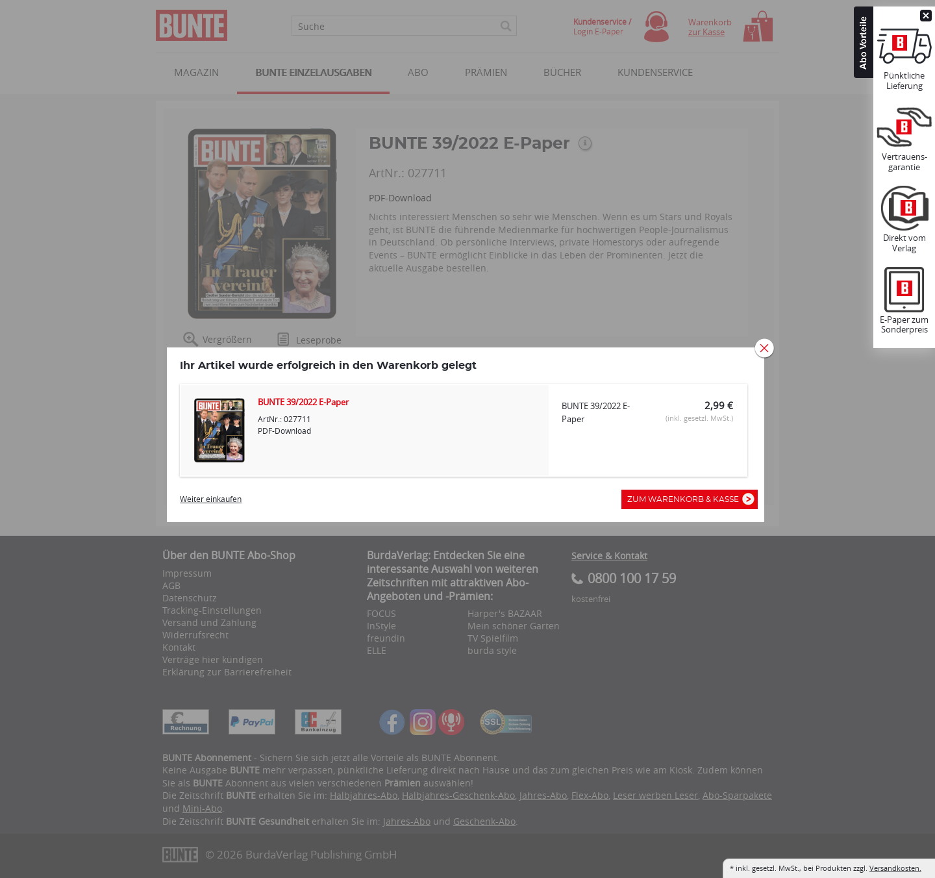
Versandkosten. (895, 868)
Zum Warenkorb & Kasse (688, 503)
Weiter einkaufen (212, 503)
